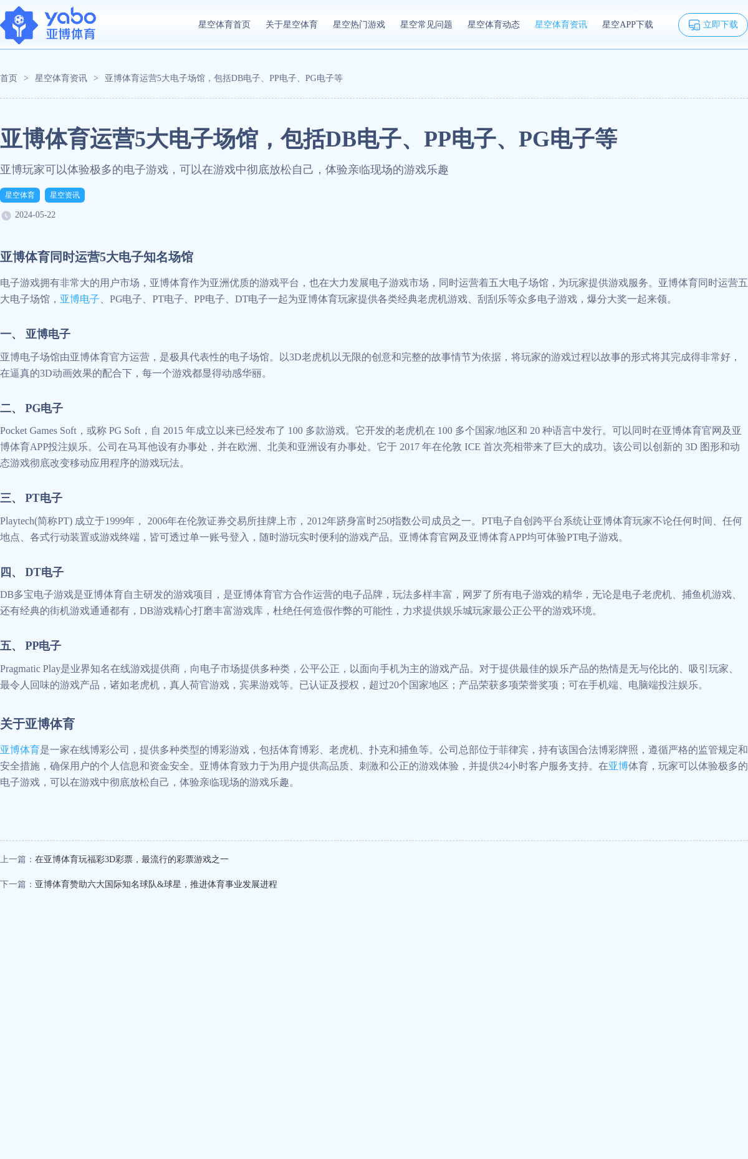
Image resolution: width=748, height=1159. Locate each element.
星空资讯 (65, 195)
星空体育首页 (224, 24)
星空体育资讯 (561, 24)
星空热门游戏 (359, 24)
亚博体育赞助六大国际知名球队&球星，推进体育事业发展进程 (156, 884)
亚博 (618, 766)
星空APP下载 (627, 24)
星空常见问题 (426, 24)
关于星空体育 (292, 24)
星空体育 (20, 195)
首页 (8, 78)
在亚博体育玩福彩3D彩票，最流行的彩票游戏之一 (132, 859)
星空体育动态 (493, 24)
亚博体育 (20, 749)
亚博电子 (80, 299)
